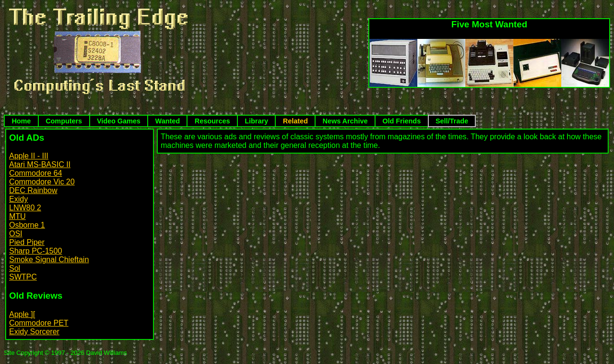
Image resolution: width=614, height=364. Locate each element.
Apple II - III (28, 156)
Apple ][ (22, 314)
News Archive (345, 121)
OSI (16, 234)
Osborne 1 (27, 225)
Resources (212, 121)
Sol (14, 268)
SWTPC (23, 277)
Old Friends (401, 121)
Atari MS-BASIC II (40, 164)
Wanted (167, 121)
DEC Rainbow (33, 190)
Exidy (18, 199)
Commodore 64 (35, 173)
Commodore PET (39, 323)
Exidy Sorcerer (34, 332)
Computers (64, 121)
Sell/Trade (452, 121)
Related (295, 121)
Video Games (119, 121)
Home (21, 121)
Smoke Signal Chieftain (49, 259)
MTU (17, 216)
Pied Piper (27, 242)
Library (256, 121)
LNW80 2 (25, 208)
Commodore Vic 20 (42, 182)
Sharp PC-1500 (35, 251)
